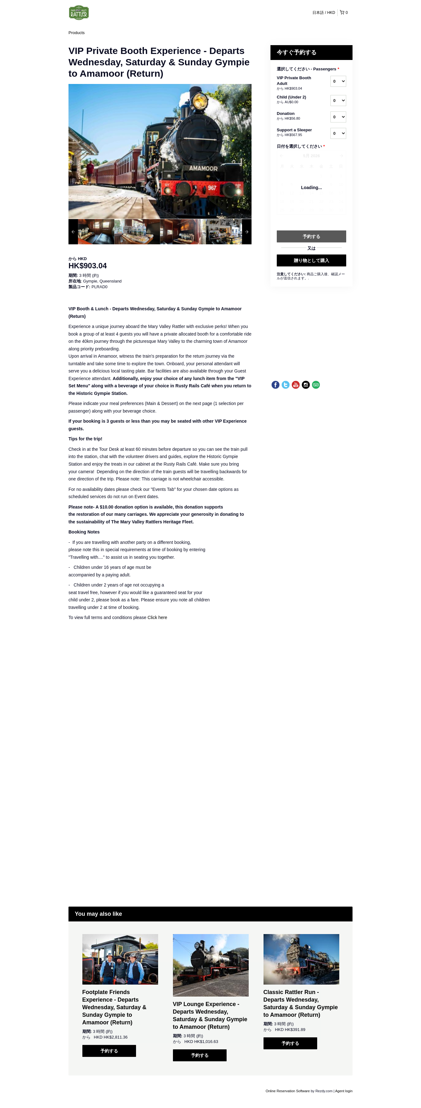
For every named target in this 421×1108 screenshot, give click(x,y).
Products (76, 32)
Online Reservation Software (288, 1091)
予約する (109, 1050)
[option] (91, 231)
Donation (296, 116)
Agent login (344, 1091)
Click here (157, 617)
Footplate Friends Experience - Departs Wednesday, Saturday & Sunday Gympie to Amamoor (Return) (114, 1007)
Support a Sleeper (296, 133)
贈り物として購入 (311, 260)
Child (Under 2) (296, 100)
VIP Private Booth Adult (296, 83)
